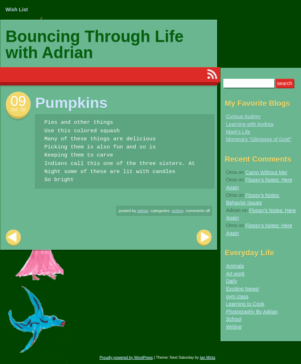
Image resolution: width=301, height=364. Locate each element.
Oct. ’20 (18, 109)
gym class (237, 296)
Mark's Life (238, 132)
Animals (235, 266)
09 (18, 101)
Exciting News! (242, 289)
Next (204, 238)
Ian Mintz (207, 357)
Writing (177, 211)
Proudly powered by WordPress (126, 357)
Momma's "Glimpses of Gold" (259, 139)
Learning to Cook (245, 304)
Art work (235, 273)
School (233, 319)
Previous (13, 238)
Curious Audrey (243, 116)
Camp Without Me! (266, 172)
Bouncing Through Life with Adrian (95, 44)
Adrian (143, 211)
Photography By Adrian (251, 311)
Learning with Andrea (249, 124)
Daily (231, 281)
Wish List (16, 9)
